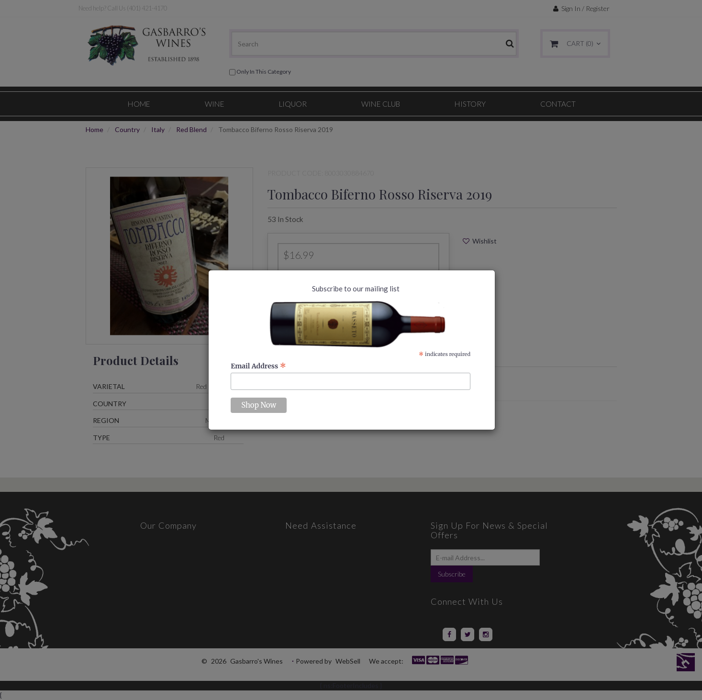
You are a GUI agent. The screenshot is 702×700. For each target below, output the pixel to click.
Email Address (258, 366)
